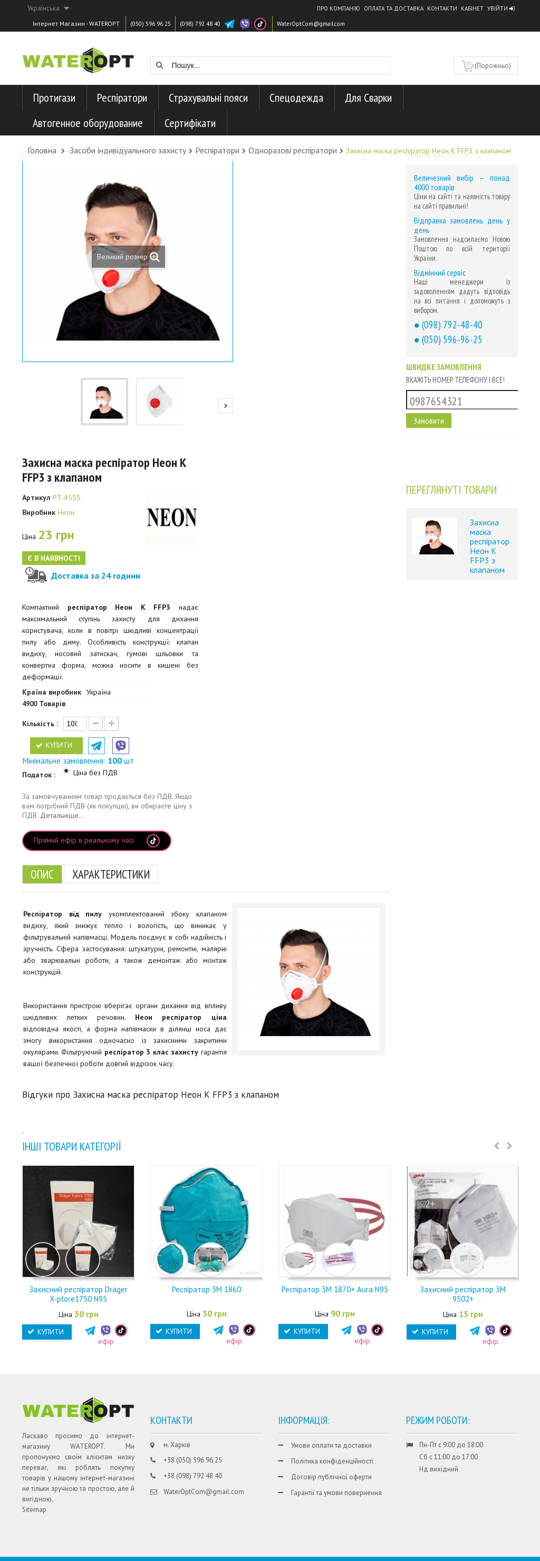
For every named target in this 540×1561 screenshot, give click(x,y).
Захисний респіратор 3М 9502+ (463, 1294)
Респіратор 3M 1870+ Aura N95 (335, 1289)
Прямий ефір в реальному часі (97, 840)
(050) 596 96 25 (153, 23)
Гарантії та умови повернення (336, 1492)
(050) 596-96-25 (452, 339)
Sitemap (34, 1509)
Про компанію (338, 8)
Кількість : (40, 723)
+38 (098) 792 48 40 (192, 1475)
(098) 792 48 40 (208, 23)
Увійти (500, 8)
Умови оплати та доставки (331, 1445)
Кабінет (472, 8)
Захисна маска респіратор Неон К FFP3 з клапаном (489, 545)
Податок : (39, 774)
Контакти (442, 8)
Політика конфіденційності (332, 1461)
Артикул (36, 497)
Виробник (38, 512)
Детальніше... (62, 815)
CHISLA (479, 1551)
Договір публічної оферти (331, 1476)
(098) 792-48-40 (452, 324)
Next (225, 405)
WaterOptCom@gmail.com (326, 23)
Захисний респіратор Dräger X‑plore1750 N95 (78, 1294)
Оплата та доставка (393, 8)
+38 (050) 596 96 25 (192, 1460)
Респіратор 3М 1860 (206, 1289)
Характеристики (119, 874)
